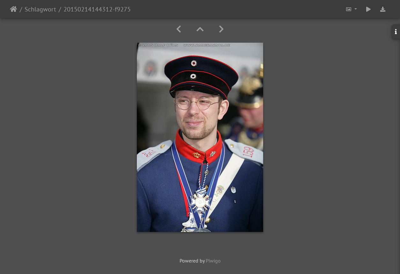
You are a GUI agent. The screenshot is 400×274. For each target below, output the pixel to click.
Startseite (13, 9)
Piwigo (213, 260)
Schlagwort (40, 9)
